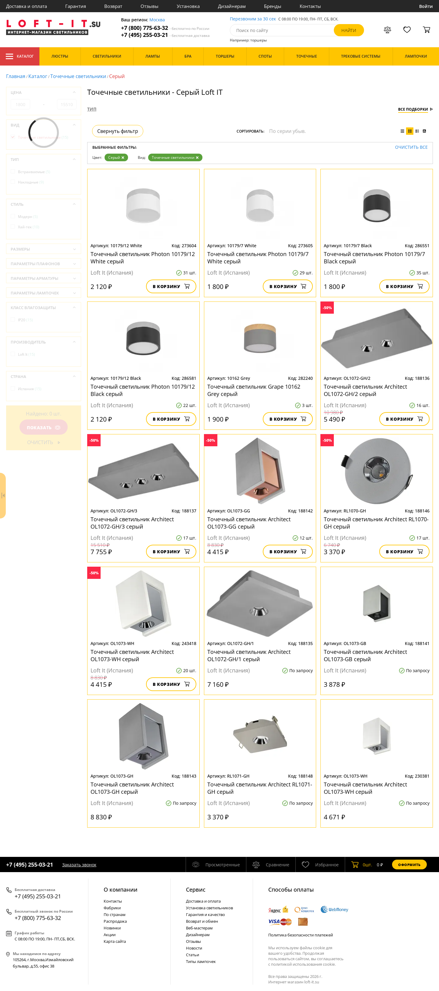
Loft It (26, 354)
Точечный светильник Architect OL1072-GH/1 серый (249, 655)
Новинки (112, 928)
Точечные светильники (78, 76)
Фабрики (112, 908)
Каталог (20, 56)
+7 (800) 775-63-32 (165, 27)
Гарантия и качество (205, 914)
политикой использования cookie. (303, 964)
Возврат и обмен (202, 921)
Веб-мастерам (199, 928)
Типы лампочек (201, 961)
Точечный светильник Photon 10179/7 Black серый (374, 257)
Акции (110, 934)
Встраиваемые (34, 171)
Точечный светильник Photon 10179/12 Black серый (143, 390)
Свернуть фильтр (117, 131)
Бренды (272, 6)
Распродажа (115, 921)
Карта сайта (115, 941)
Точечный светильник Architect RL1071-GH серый (259, 788)
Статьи (192, 954)
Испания (29, 388)
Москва (157, 20)
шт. (361, 864)
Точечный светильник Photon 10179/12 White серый (143, 257)
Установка (188, 6)
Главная (15, 76)
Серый (116, 157)
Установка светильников (209, 908)
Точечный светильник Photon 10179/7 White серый (258, 257)
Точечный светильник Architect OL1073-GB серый (365, 655)
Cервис (195, 889)
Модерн (28, 216)
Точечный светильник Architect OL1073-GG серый (249, 522)
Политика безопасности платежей (300, 935)
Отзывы (150, 6)
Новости (194, 948)
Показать (43, 427)
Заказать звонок (79, 865)
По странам (115, 914)
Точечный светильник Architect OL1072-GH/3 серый (132, 522)
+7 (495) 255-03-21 (165, 34)
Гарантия (75, 6)
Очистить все (411, 147)
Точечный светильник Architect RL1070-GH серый (376, 522)
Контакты (310, 6)
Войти (426, 6)
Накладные (31, 182)
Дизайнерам (232, 6)
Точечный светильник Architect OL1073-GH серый (132, 788)
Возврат (113, 6)
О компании (120, 889)
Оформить (409, 864)
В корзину (171, 286)
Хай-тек (28, 227)
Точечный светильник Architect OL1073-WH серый (133, 655)
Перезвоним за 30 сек (253, 19)
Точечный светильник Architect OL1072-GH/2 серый (365, 390)
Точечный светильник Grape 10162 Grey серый (253, 390)
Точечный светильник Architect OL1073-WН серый (365, 788)
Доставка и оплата (26, 6)
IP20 (25, 320)
